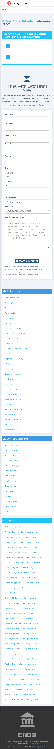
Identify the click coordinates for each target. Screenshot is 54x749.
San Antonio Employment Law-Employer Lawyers (22, 684)
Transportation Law (12, 430)
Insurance (8, 384)
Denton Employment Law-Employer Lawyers (20, 573)
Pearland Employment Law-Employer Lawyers (21, 664)
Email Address (10, 135)
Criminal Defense (11, 476)
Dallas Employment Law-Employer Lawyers (20, 567)
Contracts (8, 354)
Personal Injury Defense (13, 409)
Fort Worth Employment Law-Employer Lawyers (22, 583)
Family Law (9, 491)
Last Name (9, 123)
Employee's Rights (11, 481)
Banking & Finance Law (13, 328)
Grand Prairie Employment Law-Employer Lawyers (23, 598)
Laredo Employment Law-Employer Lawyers (20, 618)
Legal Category (10, 197)
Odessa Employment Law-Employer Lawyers (20, 654)
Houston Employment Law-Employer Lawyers (21, 603)
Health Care (9, 496)
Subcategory (9, 206)
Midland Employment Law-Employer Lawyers (21, 649)
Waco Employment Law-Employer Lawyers (20, 694)
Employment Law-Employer (15, 359)
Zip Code (8, 185)
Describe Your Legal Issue (14, 217)
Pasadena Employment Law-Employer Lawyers (21, 659)
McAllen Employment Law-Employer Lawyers (21, 633)
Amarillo (16, 21)
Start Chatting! (27, 261)
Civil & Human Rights (12, 466)
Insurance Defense (11, 389)
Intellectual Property (12, 394)
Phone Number (10, 144)
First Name (9, 114)
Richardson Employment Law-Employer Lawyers (22, 674)
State (7, 177)
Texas (8, 21)
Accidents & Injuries (12, 445)
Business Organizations (13, 338)
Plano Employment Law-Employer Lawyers (20, 669)
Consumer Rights (11, 471)
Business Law (28, 21)
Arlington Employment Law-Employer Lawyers (21, 532)
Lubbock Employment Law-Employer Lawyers (21, 628)
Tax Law (8, 425)
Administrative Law (12, 298)
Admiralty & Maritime (12, 303)
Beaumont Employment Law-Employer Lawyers (22, 542)
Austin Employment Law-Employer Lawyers (20, 537)
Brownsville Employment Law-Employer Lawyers (22, 547)
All (3, 21)
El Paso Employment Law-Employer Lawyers (20, 578)
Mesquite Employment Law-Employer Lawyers (21, 644)
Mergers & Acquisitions (13, 399)
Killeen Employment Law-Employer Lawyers (20, 613)
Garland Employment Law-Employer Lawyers (21, 593)
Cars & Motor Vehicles (13, 460)
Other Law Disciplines (17, 438)
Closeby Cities (10, 520)
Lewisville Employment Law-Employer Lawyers (21, 623)
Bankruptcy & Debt (11, 450)
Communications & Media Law (16, 348)
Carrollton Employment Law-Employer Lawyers (21, 552)
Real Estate (9, 511)
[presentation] (27, 253)
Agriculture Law (10, 313)
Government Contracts (13, 374)
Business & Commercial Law (15, 333)
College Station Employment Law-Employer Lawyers (23, 557)
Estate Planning (10, 486)
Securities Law (10, 414)
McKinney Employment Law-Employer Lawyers (21, 639)
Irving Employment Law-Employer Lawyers (20, 608)
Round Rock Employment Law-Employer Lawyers (22, 679)
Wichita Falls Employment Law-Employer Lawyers (22, 699)
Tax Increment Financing (13, 420)
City (6, 168)
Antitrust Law (10, 318)
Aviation (8, 323)
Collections (9, 343)
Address (8, 156)
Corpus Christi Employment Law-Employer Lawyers (23, 562)
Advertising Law (10, 308)
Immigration (9, 379)
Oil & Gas (8, 404)
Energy (7, 364)
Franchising (9, 369)
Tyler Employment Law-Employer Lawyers (20, 689)
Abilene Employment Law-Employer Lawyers (20, 527)
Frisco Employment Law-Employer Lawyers (20, 588)
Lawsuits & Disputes (12, 506)
